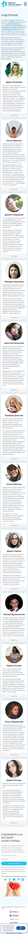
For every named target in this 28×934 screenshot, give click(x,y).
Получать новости (14, 863)
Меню (25, 6)
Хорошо (20, 928)
